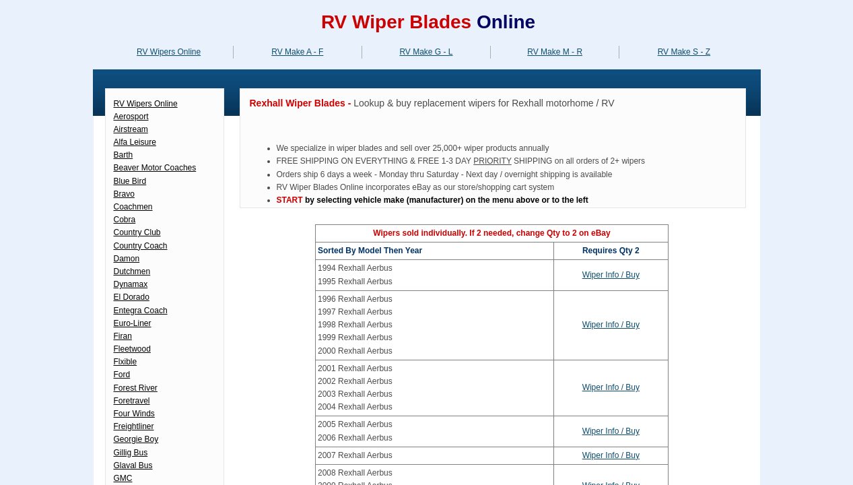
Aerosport (131, 116)
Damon (127, 258)
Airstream (131, 129)
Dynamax (131, 284)
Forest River (136, 388)
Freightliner (134, 426)
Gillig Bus (131, 452)
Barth (123, 155)
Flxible (125, 361)
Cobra (125, 219)
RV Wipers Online (169, 52)
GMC (123, 478)
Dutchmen (132, 271)
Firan (123, 336)
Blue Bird (130, 181)
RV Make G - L (425, 52)
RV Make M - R (554, 52)
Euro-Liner (132, 323)
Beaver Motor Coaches (155, 167)
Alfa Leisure (135, 142)
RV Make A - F (297, 52)
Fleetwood (132, 349)
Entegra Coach (141, 310)
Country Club (137, 232)
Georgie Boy (136, 439)
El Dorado (131, 297)
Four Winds (134, 413)
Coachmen (133, 207)
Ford (122, 374)
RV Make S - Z (684, 52)
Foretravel (132, 401)
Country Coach (141, 246)
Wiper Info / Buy (611, 275)
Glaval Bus (133, 465)
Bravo (124, 194)
